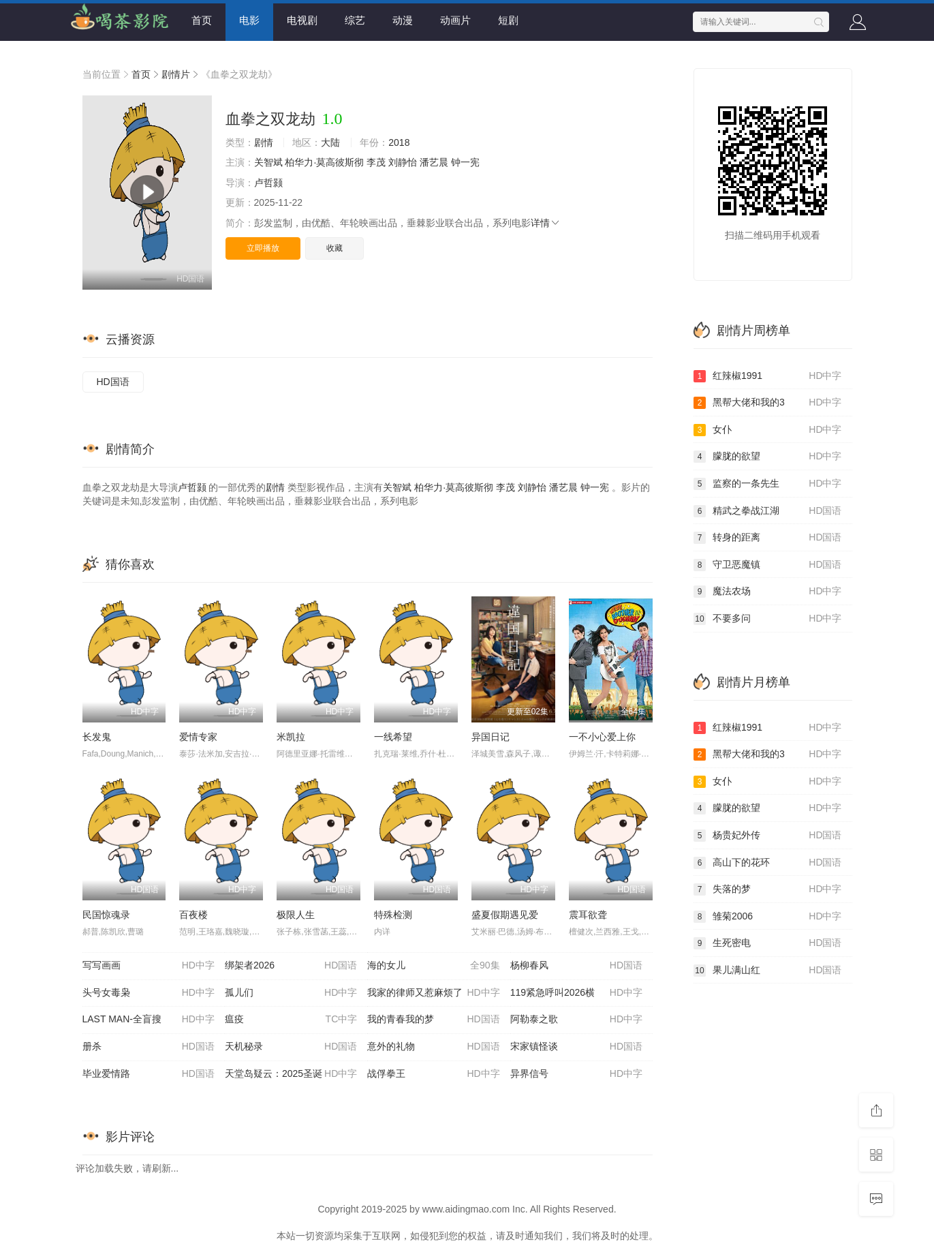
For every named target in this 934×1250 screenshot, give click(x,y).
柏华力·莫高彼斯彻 (324, 162)
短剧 (508, 20)
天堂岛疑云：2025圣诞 (291, 1074)
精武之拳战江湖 (768, 511)
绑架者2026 (291, 966)
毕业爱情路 (148, 1074)
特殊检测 (393, 914)
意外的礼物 (433, 1047)
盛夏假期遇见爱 (504, 914)
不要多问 (768, 619)
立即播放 (263, 248)
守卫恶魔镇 (768, 565)
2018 (398, 142)
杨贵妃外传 (768, 835)
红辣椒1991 (768, 376)
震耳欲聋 (588, 914)
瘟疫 (291, 1019)
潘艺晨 (434, 162)
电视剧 (302, 20)
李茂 (376, 162)
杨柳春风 (576, 966)
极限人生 (296, 914)
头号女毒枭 (148, 993)
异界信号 (576, 1074)
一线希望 (393, 736)
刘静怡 (402, 162)
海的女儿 (433, 966)
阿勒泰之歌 (576, 1019)
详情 (546, 222)
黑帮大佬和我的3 (768, 403)
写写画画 (148, 966)
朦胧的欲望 (768, 456)
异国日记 (490, 736)
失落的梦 (768, 889)
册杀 (148, 1047)
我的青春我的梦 (433, 1019)
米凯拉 (291, 736)
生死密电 (768, 943)
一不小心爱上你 (602, 736)
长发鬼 (96, 736)
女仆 (768, 430)
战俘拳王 (433, 1074)
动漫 (402, 20)
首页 (201, 20)
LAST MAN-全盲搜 (148, 1019)
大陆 (330, 142)
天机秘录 (291, 1047)
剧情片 (175, 74)
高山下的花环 (768, 863)
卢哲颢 (268, 182)
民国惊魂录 (106, 914)
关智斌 (268, 162)
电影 (249, 20)
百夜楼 (193, 914)
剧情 (263, 142)
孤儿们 (291, 993)
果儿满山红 (768, 970)
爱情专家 (198, 736)
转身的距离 (768, 538)
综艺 (355, 20)
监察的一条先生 (768, 484)
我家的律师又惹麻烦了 (433, 993)
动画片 (455, 20)
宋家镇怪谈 (576, 1047)
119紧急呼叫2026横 (576, 993)
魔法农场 (768, 591)
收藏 (334, 248)
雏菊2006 (768, 917)
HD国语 (113, 381)
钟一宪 (465, 162)
